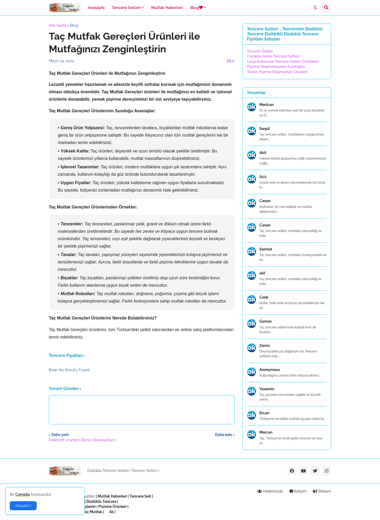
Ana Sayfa (57, 25)
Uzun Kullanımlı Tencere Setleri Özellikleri (283, 61)
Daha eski (223, 435)
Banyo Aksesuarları (98, 440)
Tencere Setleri (260, 51)
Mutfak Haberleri (112, 496)
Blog (74, 25)
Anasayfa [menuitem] (96, 7)
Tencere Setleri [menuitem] (126, 7)
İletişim (297, 491)
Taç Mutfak (92, 512)
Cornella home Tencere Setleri (273, 56)
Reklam (322, 491)
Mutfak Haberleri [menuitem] (167, 7)
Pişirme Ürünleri (112, 506)
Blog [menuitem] (196, 7)
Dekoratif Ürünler (64, 440)
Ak (111, 512)
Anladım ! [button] (23, 506)
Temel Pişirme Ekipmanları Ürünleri (277, 72)
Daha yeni (60, 435)
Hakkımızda (270, 491)
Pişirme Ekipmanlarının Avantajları (276, 66)
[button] (315, 8)
